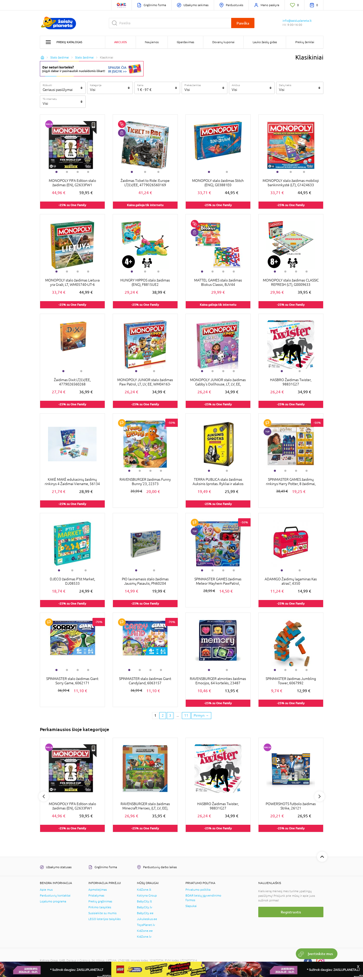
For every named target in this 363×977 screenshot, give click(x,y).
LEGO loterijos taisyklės (104, 919)
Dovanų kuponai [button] (223, 42)
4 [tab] (88, 172)
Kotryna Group (147, 895)
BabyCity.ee (145, 913)
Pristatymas (96, 895)
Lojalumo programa (53, 901)
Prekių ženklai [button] (304, 42)
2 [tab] (67, 172)
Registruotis (291, 912)
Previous (44, 796)
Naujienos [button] (152, 42)
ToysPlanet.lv (146, 925)
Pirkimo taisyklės (99, 907)
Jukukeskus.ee (147, 919)
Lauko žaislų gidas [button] (265, 42)
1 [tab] (56, 172)
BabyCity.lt (144, 901)
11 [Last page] (186, 715)
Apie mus (46, 889)
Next (319, 796)
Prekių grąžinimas (100, 901)
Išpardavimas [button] (185, 42)
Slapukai (191, 906)
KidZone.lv (144, 936)
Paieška (243, 23)
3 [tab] (78, 172)
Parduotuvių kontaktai (55, 895)
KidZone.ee (145, 931)
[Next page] (201, 715)
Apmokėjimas (97, 889)
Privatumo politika (197, 889)
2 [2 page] (163, 715)
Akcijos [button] (120, 42)
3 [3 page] (170, 715)
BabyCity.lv (144, 907)
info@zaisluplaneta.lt (297, 20)
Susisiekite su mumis (102, 913)
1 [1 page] (155, 715)
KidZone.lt (144, 889)
